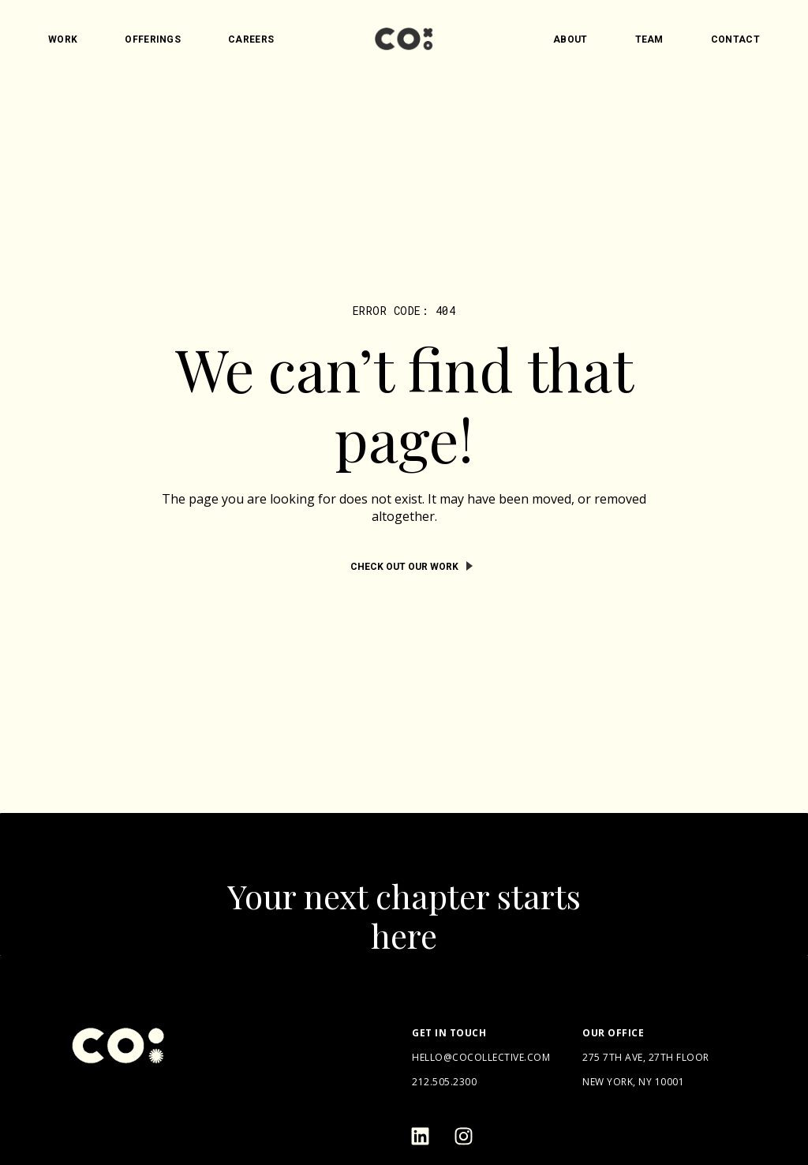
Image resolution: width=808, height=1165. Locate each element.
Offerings (153, 39)
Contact (735, 39)
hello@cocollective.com (481, 1057)
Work (62, 39)
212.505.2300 (444, 1081)
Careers (251, 39)
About (570, 39)
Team (649, 39)
